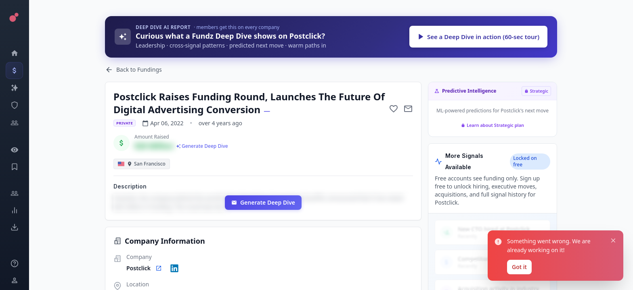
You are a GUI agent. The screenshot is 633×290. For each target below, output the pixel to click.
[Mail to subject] (408, 109)
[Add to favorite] (393, 109)
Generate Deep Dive (263, 202)
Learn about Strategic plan (492, 125)
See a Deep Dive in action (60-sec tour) (478, 37)
